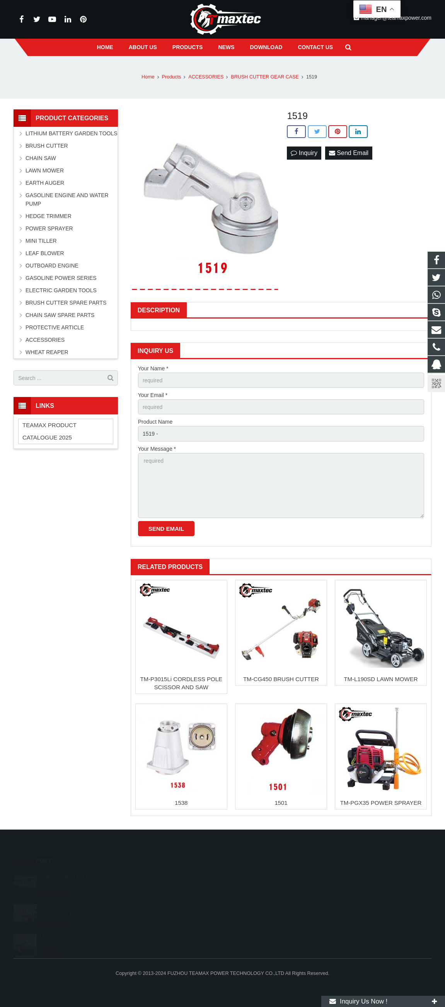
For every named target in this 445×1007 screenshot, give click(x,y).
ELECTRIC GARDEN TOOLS (61, 290)
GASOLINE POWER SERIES (61, 278)
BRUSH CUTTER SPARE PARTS (66, 303)
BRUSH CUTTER (47, 146)
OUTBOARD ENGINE (52, 265)
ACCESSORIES (45, 340)
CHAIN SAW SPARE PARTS (60, 315)
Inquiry (304, 153)
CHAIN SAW (41, 158)
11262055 (246, 876)
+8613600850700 (254, 887)
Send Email (348, 153)
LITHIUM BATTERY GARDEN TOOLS (72, 133)
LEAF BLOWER (45, 253)
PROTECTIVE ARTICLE (55, 327)
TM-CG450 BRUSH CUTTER (281, 679)
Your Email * (153, 395)
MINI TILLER (41, 241)
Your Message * (157, 449)
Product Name (155, 422)
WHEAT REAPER (47, 352)
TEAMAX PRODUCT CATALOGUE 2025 (49, 431)
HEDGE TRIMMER (49, 216)
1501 (281, 802)
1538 (181, 802)
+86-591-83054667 (255, 898)
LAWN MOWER (45, 170)
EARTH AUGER (45, 183)
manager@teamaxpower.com (268, 909)
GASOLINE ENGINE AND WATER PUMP (67, 199)
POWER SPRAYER (49, 228)
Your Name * (153, 368)
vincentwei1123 (252, 921)
